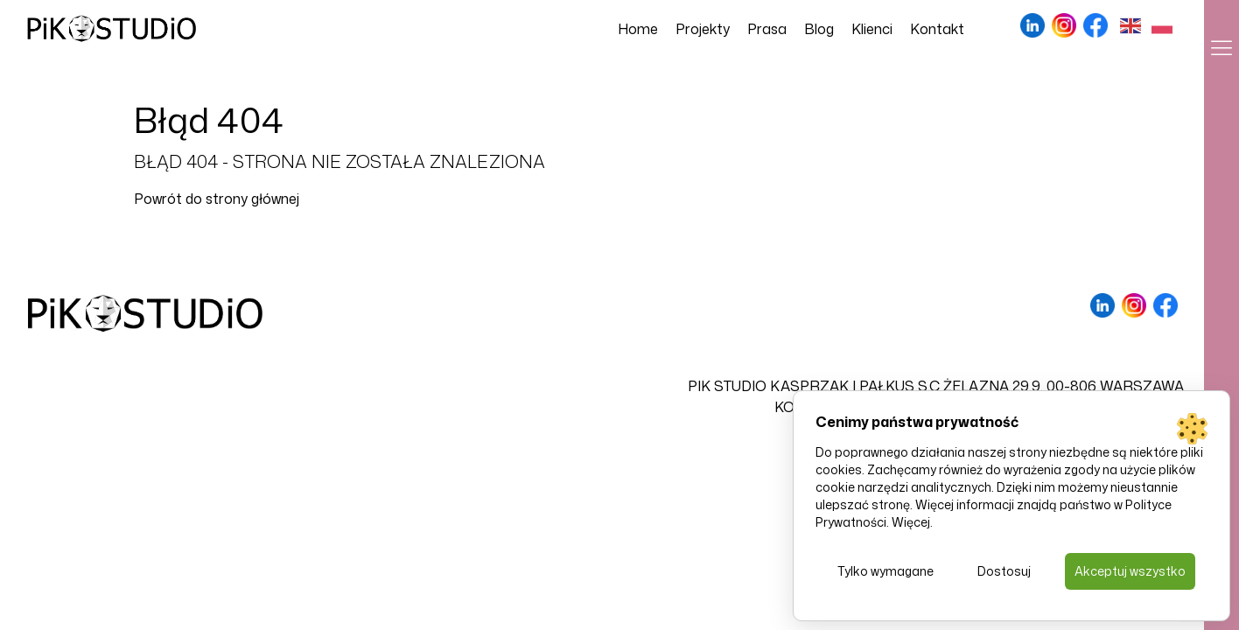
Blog (819, 28)
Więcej (911, 522)
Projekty (703, 28)
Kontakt (937, 28)
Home (638, 28)
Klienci (871, 28)
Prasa (767, 28)
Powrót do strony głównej (216, 198)
